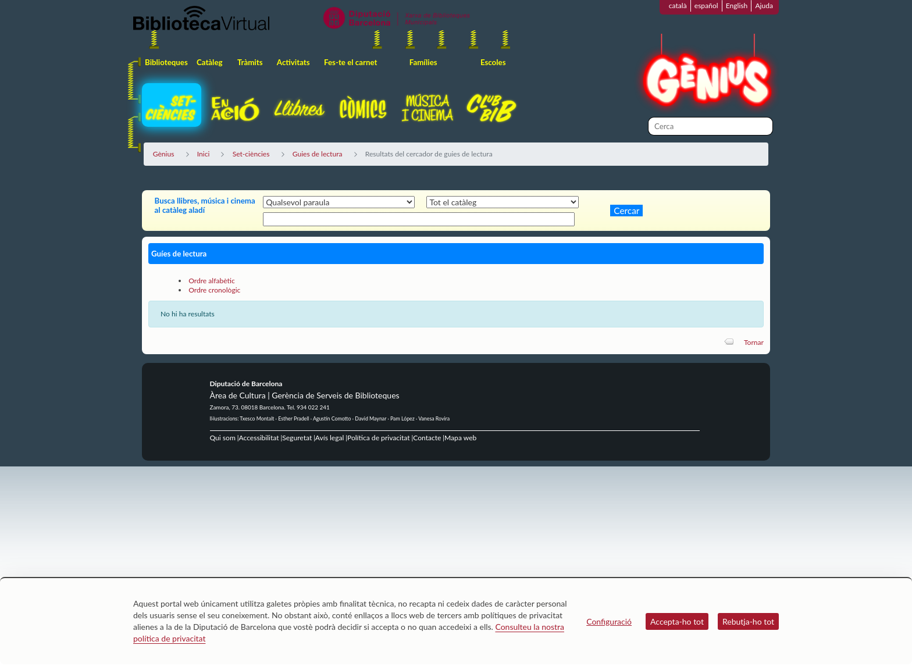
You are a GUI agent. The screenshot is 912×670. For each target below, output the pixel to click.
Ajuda (764, 5)
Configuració (609, 621)
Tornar (754, 342)
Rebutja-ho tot (748, 621)
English (737, 5)
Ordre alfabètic (211, 280)
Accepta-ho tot (677, 621)
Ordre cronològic (214, 290)
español (706, 5)
